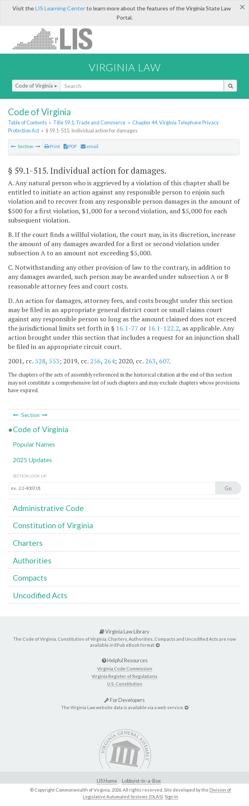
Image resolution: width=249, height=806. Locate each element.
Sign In (171, 796)
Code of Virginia (36, 85)
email (89, 146)
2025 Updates (32, 459)
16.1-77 (127, 328)
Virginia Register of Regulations (124, 676)
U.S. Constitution (124, 683)
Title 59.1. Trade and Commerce (89, 122)
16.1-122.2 (163, 328)
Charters (28, 542)
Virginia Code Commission (124, 668)
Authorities (32, 560)
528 (40, 361)
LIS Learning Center (60, 8)
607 (164, 361)
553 (54, 361)
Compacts (30, 577)
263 (150, 361)
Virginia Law (125, 67)
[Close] (242, 7)
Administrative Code (48, 508)
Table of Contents (27, 122)
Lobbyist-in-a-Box (141, 781)
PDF (70, 146)
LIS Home (107, 781)
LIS (57, 39)
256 (95, 361)
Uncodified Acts (40, 595)
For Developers (124, 700)
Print (52, 146)
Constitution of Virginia (53, 525)
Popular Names (34, 444)
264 (109, 361)
